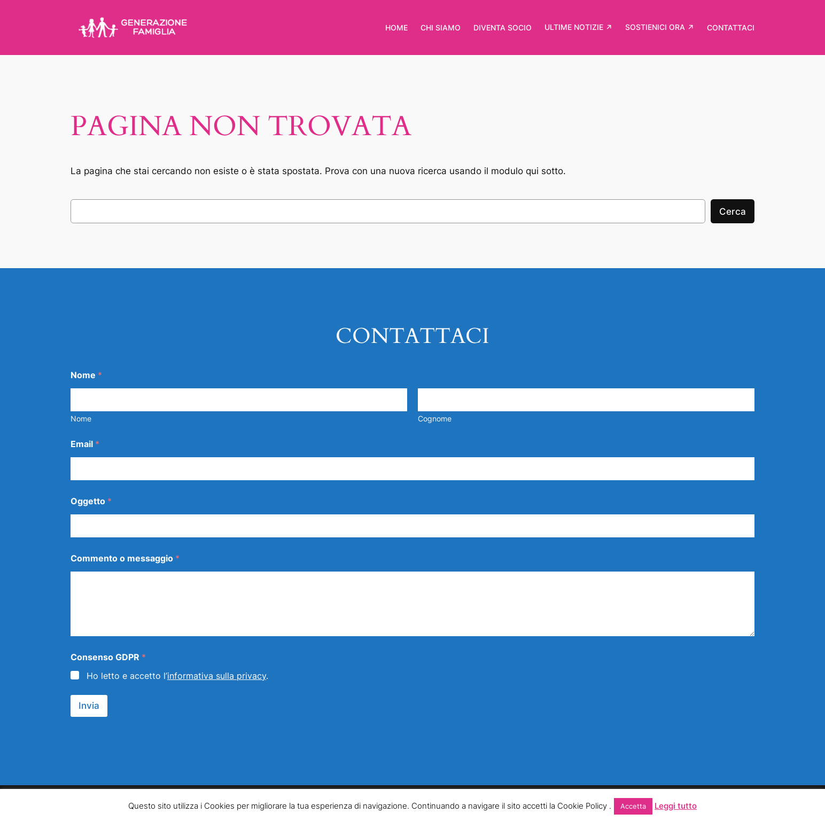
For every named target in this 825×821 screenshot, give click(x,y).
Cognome (435, 418)
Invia (89, 705)
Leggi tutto (676, 806)
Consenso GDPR (108, 657)
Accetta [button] (633, 806)
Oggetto (91, 501)
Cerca (732, 211)
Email (85, 444)
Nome (81, 418)
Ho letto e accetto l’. (177, 675)
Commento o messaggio (125, 558)
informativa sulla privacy (216, 675)
